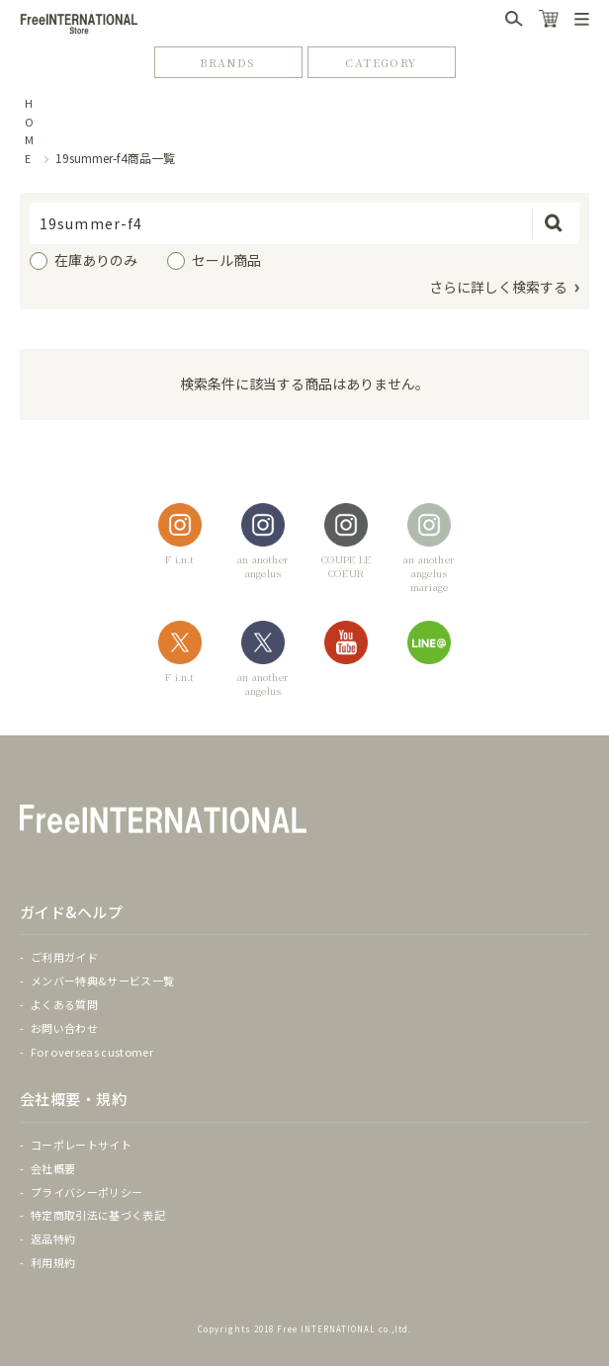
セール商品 (226, 260)
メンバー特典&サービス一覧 (102, 980)
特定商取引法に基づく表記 (98, 1215)
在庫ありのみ (95, 260)
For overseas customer (92, 1052)
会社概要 (53, 1168)
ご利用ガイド (64, 957)
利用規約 (53, 1262)
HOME (30, 130)
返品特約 (53, 1238)
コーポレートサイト (81, 1145)
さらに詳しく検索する (498, 287)
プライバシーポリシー (86, 1192)
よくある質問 (64, 1004)
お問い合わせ (64, 1028)
